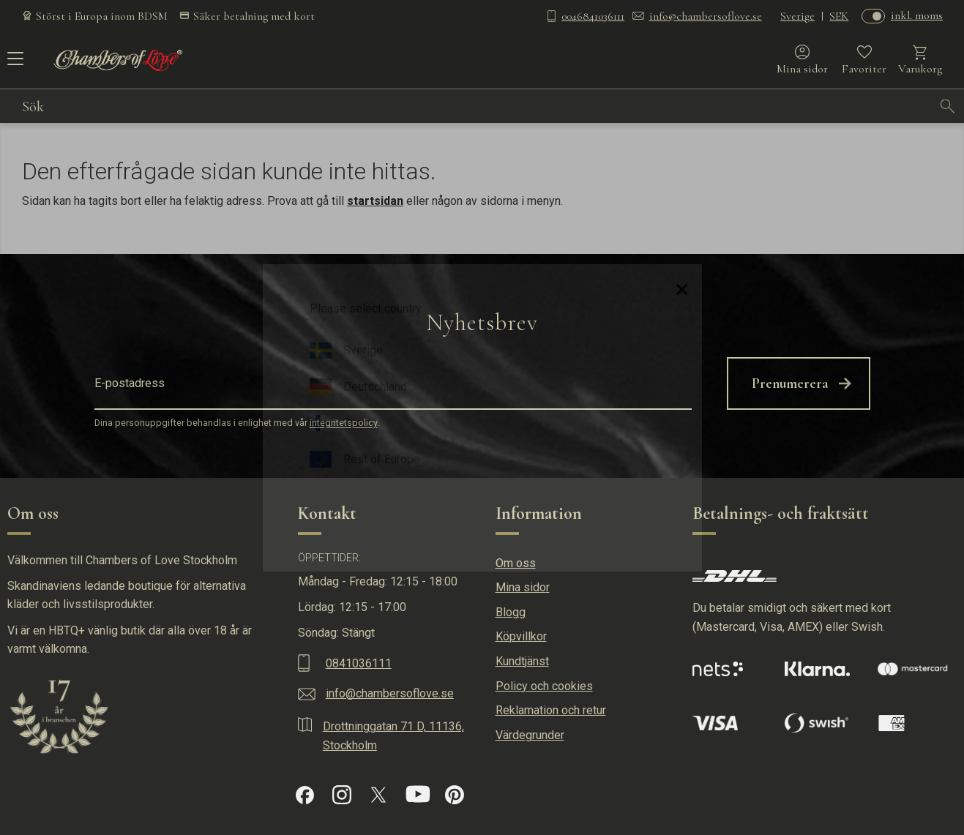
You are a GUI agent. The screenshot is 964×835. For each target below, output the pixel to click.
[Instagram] (342, 795)
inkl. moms (917, 15)
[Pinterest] (455, 795)
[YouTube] (418, 795)
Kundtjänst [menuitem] (522, 661)
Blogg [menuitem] (511, 612)
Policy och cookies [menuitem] (544, 686)
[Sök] (948, 106)
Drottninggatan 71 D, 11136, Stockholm (393, 735)
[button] (13, 63)
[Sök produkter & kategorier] (477, 106)
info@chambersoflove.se (705, 16)
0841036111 (359, 663)
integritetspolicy (344, 423)
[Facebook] (305, 795)
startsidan (375, 201)
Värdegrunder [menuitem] (530, 735)
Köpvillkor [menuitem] (521, 636)
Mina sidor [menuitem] (523, 587)
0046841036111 (592, 16)
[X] (378, 795)
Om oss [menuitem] (516, 563)
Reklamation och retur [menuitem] (551, 710)
